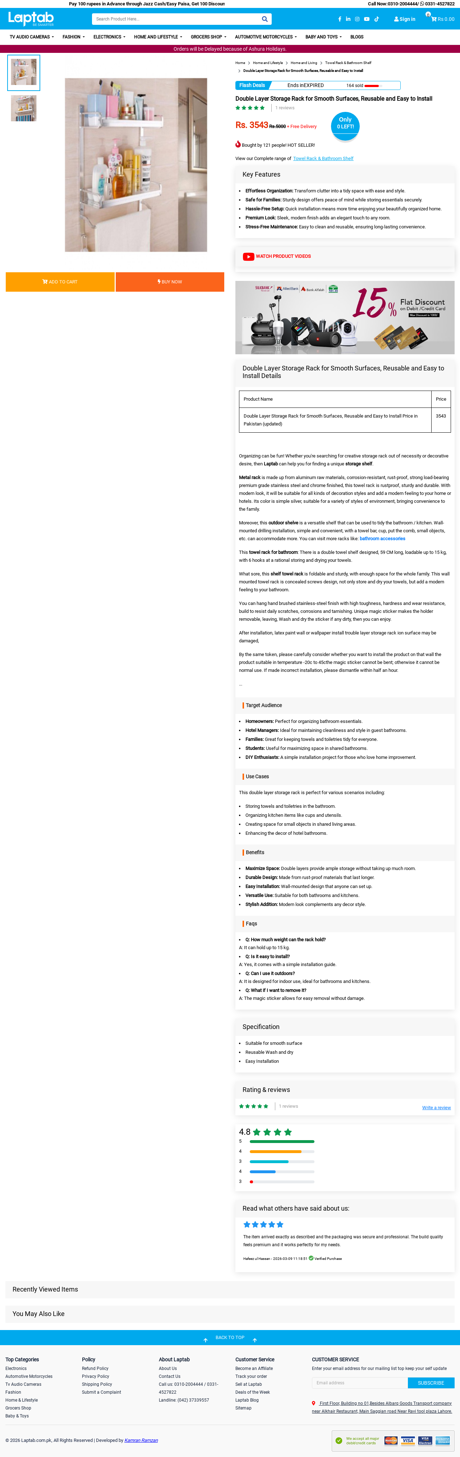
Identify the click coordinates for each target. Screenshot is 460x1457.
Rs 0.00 (446, 19)
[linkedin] (348, 19)
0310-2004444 (402, 3)
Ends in (296, 85)
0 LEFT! (345, 126)
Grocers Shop (207, 37)
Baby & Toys (17, 1416)
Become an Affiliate (254, 1368)
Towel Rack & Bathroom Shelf (323, 158)
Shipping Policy (97, 1384)
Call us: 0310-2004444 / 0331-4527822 (188, 1388)
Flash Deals (252, 85)
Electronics (107, 37)
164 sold (354, 85)
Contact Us (169, 1376)
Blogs (356, 37)
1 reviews (285, 107)
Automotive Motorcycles (264, 37)
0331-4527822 (437, 3)
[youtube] (367, 19)
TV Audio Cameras (30, 37)
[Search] (182, 19)
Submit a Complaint (101, 1392)
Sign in (404, 19)
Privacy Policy (95, 1376)
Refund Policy (95, 1368)
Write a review (436, 1107)
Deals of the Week (252, 1392)
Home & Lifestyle (21, 1400)
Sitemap (243, 1408)
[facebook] (339, 19)
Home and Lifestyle (156, 37)
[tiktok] (376, 19)
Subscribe (431, 1383)
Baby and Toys (322, 37)
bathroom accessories (382, 538)
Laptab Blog (247, 1400)
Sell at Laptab (248, 1384)
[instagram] (357, 19)
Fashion (72, 37)
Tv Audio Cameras (23, 1384)
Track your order (251, 1376)
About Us (168, 1368)
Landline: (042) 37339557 (184, 1400)
